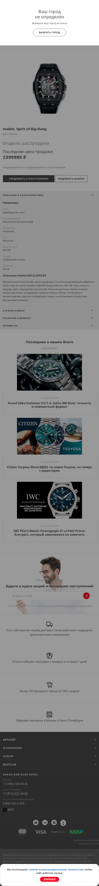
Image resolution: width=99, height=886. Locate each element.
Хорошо (50, 879)
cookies (33, 869)
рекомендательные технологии (62, 869)
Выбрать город (49, 32)
